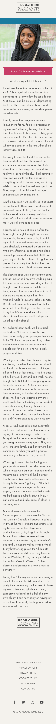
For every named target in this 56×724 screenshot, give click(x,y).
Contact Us (28, 688)
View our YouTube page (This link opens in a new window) (41, 702)
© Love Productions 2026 (28, 711)
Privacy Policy (28, 673)
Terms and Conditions (28, 662)
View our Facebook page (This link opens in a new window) (14, 702)
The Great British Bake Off (28, 10)
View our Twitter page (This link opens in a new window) (23, 702)
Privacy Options (28, 667)
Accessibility (28, 683)
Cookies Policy (28, 678)
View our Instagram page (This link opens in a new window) (32, 702)
